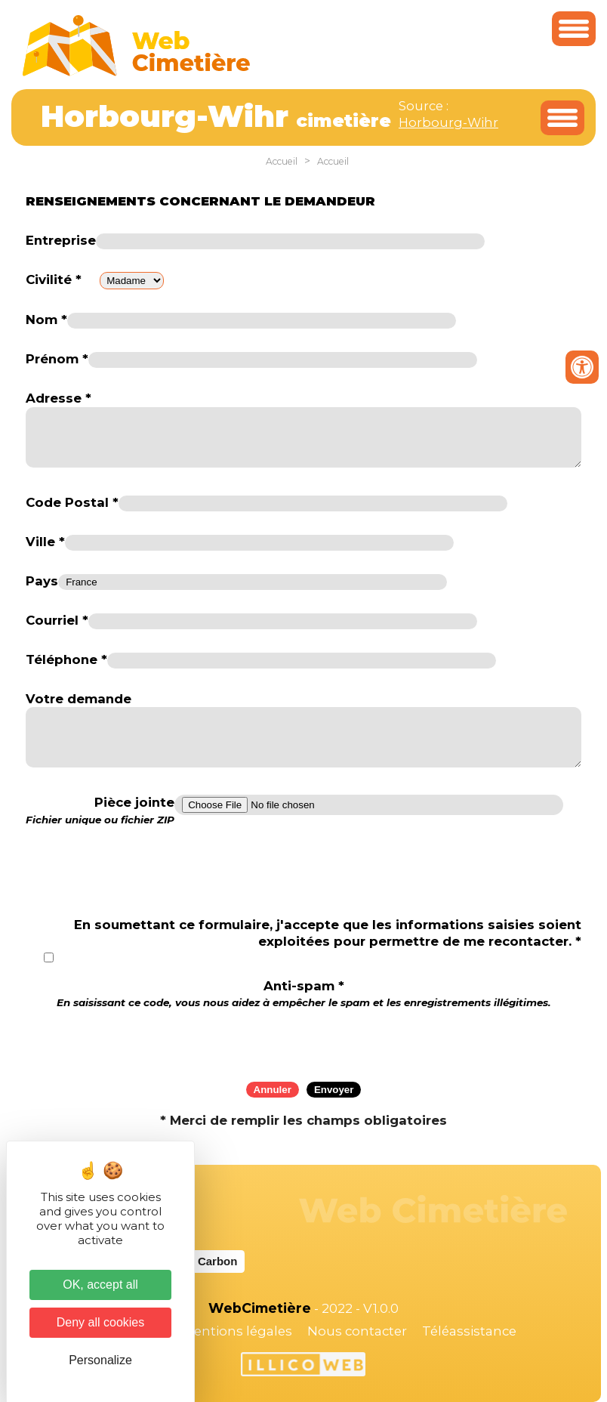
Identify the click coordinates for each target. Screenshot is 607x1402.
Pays (42, 580)
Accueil (281, 161)
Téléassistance (469, 1331)
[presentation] (303, 1040)
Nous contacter (357, 1331)
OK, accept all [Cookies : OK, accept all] (100, 1284)
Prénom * (57, 358)
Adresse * (58, 398)
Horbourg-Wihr (448, 122)
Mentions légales (237, 1331)
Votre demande (78, 698)
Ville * (45, 541)
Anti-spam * (304, 993)
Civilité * (54, 279)
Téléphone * (66, 659)
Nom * (46, 319)
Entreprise (61, 240)
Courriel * (57, 620)
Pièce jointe (100, 810)
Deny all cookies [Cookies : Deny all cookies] (101, 1322)
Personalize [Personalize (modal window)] (100, 1360)
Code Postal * (72, 502)
